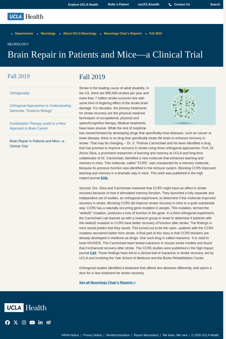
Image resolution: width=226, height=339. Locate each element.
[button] (83, 5)
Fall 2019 (155, 33)
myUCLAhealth (148, 4)
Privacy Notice (92, 335)
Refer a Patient (118, 4)
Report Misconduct (146, 335)
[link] (7, 323)
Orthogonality (20, 93)
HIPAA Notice (70, 335)
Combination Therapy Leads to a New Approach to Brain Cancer (38, 126)
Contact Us (182, 4)
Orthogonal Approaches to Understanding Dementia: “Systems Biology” (40, 108)
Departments (24, 33)
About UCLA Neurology (79, 33)
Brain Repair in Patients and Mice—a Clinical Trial (37, 143)
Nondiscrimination (118, 335)
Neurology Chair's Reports (123, 33)
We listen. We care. (175, 335)
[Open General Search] (214, 4)
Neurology (48, 33)
